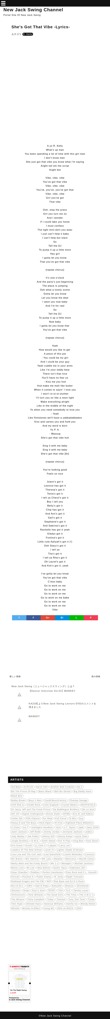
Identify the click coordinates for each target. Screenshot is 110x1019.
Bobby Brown (18, 800)
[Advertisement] (55, 61)
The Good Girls (55, 895)
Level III (49, 850)
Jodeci (88, 832)
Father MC (17, 818)
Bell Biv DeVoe (62, 791)
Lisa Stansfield (52, 854)
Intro (58, 827)
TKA (60, 890)
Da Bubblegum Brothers (66, 809)
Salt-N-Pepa (42, 886)
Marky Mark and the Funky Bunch (29, 863)
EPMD (66, 814)
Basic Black (45, 791)
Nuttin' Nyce (60, 868)
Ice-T (26, 827)
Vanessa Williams (53, 904)
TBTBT (51, 890)
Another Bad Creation (62, 787)
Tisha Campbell (35, 899)
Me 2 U (55, 863)
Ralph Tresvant (74, 877)
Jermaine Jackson (72, 832)
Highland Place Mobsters (79, 823)
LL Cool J (40, 845)
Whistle (15, 908)
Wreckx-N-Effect (31, 908)
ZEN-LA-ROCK (65, 908)
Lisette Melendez (73, 854)
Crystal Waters (70, 805)
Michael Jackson (84, 863)
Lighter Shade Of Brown (70, 850)
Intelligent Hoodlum (42, 827)
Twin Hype (17, 904)
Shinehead (82, 886)
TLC (68, 890)
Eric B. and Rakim (83, 814)
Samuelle (57, 886)
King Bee (78, 841)
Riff (49, 881)
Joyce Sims (81, 836)
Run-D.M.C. (17, 886)
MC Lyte (46, 859)
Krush (29, 845)
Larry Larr (64, 845)
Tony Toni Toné (77, 899)
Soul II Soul (38, 890)
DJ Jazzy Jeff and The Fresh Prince (30, 809)
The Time (71, 895)
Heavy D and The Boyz (23, 823)
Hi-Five (59, 823)
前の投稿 (96, 676)
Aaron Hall (42, 787)
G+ (48, 617)
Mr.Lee (30, 868)
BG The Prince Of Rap (23, 791)
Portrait (15, 877)
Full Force (60, 818)
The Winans (17, 899)
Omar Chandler (19, 872)
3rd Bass (16, 787)
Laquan (52, 845)
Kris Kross (17, 845)
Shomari (15, 890)
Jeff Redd (35, 832)
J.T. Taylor (69, 827)
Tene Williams (36, 895)
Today (50, 899)
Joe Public (33, 836)
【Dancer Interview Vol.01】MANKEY (52, 691)
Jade (81, 827)
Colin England (51, 805)
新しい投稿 (15, 676)
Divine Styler (53, 814)
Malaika (58, 859)
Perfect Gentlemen (53, 872)
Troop (91, 899)
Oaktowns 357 (77, 868)
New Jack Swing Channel (33, 9)
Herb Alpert (45, 823)
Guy (81, 818)
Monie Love (17, 868)
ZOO (78, 908)
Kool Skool (92, 841)
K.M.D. (35, 841)
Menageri (67, 863)
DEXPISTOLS (88, 805)
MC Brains (17, 859)
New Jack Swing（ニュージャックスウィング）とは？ (43, 686)
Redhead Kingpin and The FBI (27, 881)
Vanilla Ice (72, 904)
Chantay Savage (79, 800)
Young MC (48, 908)
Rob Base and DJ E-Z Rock (69, 881)
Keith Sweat (48, 841)
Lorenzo (89, 854)
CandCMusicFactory (55, 800)
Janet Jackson (19, 832)
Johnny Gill (48, 836)
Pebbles (35, 872)
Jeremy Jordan (52, 832)
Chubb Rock (33, 805)
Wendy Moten (88, 904)
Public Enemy (44, 877)
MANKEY (34, 716)
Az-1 (79, 787)
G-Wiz (72, 818)
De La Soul (88, 809)
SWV (29, 886)
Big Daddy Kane (82, 791)
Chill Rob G (17, 805)
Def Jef (15, 814)
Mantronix (70, 859)
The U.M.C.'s (86, 895)
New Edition (43, 868)
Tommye (61, 899)
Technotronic (18, 895)
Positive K (28, 877)
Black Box (16, 796)
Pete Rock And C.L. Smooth (81, 872)
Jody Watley (17, 836)
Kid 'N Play (64, 841)
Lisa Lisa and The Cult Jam (26, 854)
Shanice (69, 886)
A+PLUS (28, 787)
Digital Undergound (32, 814)
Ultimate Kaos (33, 904)
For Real (47, 818)
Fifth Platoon (33, 818)
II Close (15, 827)
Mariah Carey (86, 859)
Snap (26, 890)
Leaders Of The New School (26, 850)
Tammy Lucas (80, 890)
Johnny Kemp (64, 836)
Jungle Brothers (20, 841)
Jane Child (92, 827)
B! (62, 617)
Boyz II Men (35, 800)
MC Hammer (32, 859)
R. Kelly (28, 34)
